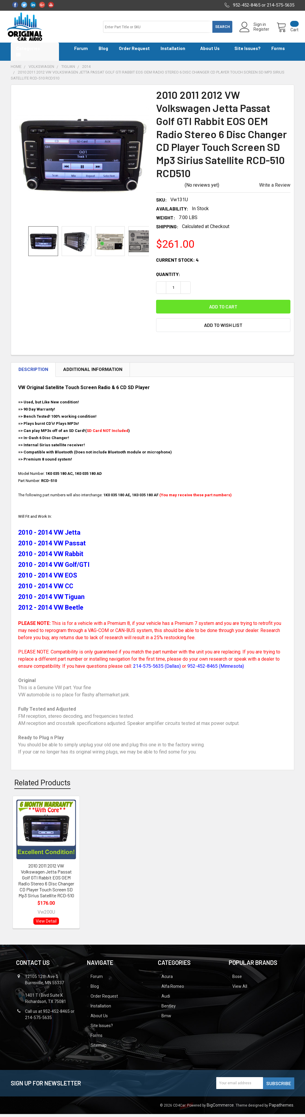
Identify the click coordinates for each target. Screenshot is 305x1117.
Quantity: (168, 277)
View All (239, 989)
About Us (212, 51)
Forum (81, 51)
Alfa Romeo (172, 989)
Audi (165, 999)
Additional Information (92, 372)
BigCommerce (220, 1108)
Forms (280, 51)
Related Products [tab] (42, 786)
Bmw (166, 1019)
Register (257, 31)
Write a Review (274, 188)
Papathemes (281, 1108)
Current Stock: (177, 263)
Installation (175, 51)
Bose (237, 979)
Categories (28, 51)
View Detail (46, 924)
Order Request (134, 51)
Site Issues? (247, 51)
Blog (103, 51)
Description (33, 372)
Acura (167, 979)
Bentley (168, 1009)
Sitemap (99, 1048)
